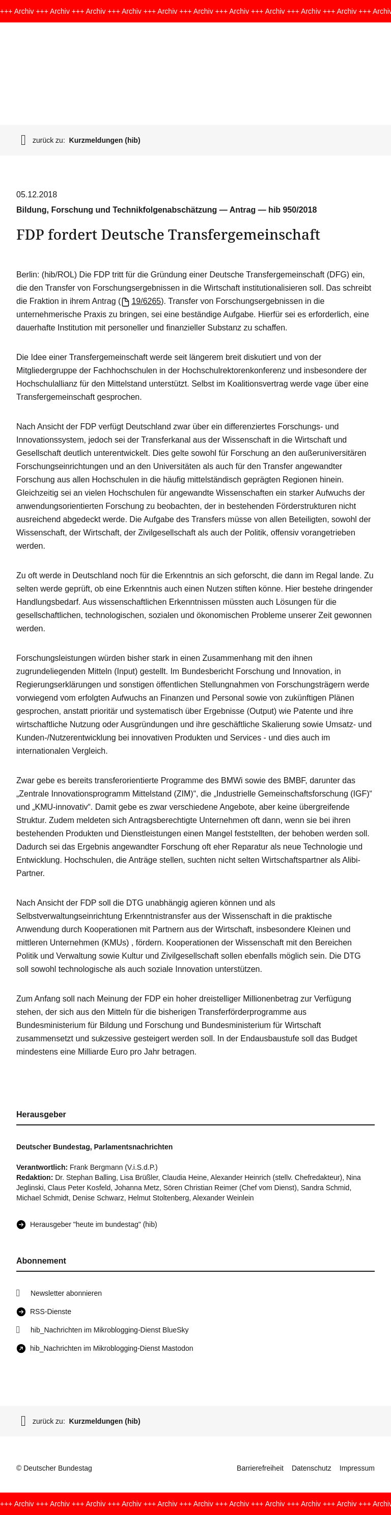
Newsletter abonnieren (66, 1293)
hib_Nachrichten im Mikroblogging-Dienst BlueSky (109, 1330)
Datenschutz (311, 1468)
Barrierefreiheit (260, 1468)
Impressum (357, 1468)
